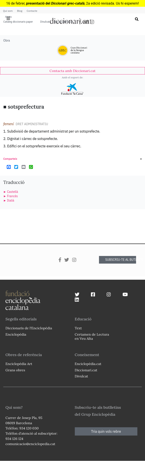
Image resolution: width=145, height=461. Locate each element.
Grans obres (15, 370)
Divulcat (45, 21)
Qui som (8, 10)
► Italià (8, 200)
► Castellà (10, 192)
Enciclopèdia (15, 334)
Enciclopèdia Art (18, 364)
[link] (72, 70)
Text (78, 328)
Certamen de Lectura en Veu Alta (92, 336)
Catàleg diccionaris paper (18, 21)
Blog (19, 10)
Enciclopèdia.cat (63, 21)
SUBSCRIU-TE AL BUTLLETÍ (120, 260)
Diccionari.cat (86, 370)
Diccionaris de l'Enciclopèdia (28, 328)
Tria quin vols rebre (106, 431)
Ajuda (8, 16)
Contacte (32, 10)
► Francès (10, 196)
